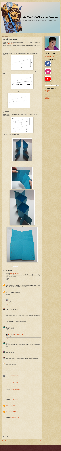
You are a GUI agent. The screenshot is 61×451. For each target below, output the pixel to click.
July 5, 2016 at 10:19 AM (11, 405)
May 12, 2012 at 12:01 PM (15, 299)
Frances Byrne (47, 91)
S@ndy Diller (10, 334)
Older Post (40, 440)
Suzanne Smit (47, 94)
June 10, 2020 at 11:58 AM (12, 411)
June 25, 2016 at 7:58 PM (14, 399)
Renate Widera (8, 362)
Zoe (6, 405)
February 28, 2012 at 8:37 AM (13, 284)
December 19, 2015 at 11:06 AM (15, 389)
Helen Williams (8, 356)
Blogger (35, 448)
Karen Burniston (47, 90)
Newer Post (4, 440)
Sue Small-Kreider (47, 95)
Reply (6, 295)
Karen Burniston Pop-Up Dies (49, 56)
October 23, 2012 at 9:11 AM (18, 334)
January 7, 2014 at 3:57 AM (14, 382)
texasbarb (7, 284)
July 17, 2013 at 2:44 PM (14, 375)
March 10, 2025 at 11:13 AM (14, 417)
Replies (8, 332)
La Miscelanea (8, 375)
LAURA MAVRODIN (9, 350)
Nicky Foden (46, 97)
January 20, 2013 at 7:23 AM (16, 350)
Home (22, 440)
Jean (6, 411)
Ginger (9, 299)
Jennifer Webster (47, 98)
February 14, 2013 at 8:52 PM (15, 356)
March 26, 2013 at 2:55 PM (12, 368)
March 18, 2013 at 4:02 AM (15, 362)
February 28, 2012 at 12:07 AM (14, 273)
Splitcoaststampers (11, 43)
